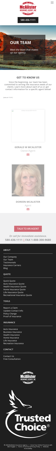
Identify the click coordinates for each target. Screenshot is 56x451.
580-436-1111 (28, 20)
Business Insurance (12, 332)
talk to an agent (28, 234)
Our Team (8, 259)
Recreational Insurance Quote (17, 295)
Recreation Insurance (13, 343)
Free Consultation (12, 359)
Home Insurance (11, 337)
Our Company (10, 256)
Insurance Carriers (12, 265)
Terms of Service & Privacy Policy (29, 447)
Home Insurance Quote (14, 289)
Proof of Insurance (12, 316)
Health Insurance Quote (14, 286)
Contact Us (8, 356)
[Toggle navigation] (52, 2)
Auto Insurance (10, 329)
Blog (5, 268)
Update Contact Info (13, 310)
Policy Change (10, 313)
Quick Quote (9, 280)
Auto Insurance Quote (13, 283)
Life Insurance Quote (13, 292)
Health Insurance (11, 335)
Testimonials (9, 262)
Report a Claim (10, 307)
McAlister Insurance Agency (18, 445)
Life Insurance (10, 340)
